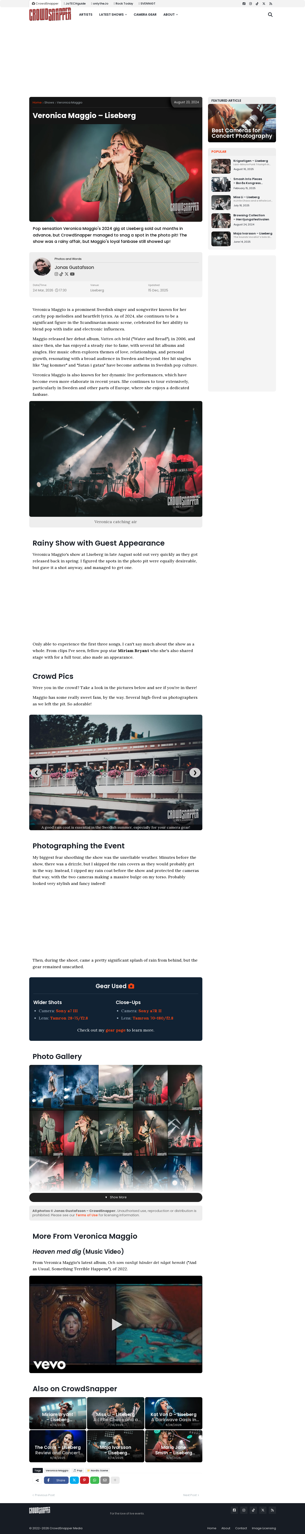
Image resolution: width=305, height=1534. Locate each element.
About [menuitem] (169, 14)
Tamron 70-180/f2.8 (153, 1018)
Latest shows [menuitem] (111, 14)
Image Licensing (264, 1528)
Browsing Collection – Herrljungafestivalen (251, 217)
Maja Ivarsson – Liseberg (253, 235)
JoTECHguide (75, 3)
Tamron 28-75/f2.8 (69, 1018)
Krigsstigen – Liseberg (253, 162)
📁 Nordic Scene (97, 1470)
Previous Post (45, 1495)
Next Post (190, 1495)
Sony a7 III (67, 1010)
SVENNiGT (147, 3)
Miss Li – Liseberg (253, 198)
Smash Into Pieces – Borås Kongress (253, 181)
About (225, 1528)
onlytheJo (99, 3)
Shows (49, 102)
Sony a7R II (150, 1010)
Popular (218, 151)
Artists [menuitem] (85, 14)
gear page (116, 1030)
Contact (241, 1528)
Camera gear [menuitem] (145, 14)
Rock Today (123, 3)
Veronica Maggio (69, 102)
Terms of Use (87, 1215)
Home (37, 102)
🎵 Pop (77, 1470)
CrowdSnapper (45, 3)
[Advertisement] (152, 59)
